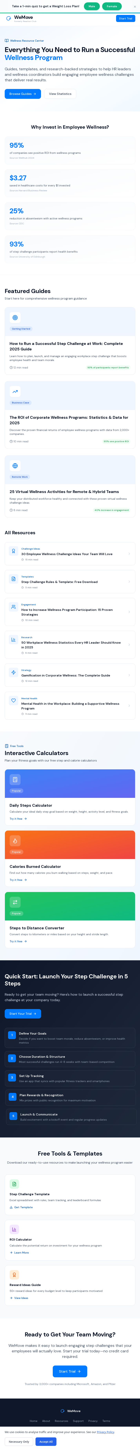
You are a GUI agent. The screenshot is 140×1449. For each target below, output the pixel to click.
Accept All (46, 1442)
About (46, 1421)
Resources (61, 1421)
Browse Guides (22, 94)
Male (92, 6)
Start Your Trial (22, 1014)
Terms (106, 1421)
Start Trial (125, 18)
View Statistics (60, 94)
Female (112, 6)
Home (33, 1421)
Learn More (19, 1253)
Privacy (93, 1421)
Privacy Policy (105, 1432)
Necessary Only (19, 1442)
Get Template (21, 1208)
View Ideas (19, 1299)
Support (78, 1421)
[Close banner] (135, 6)
